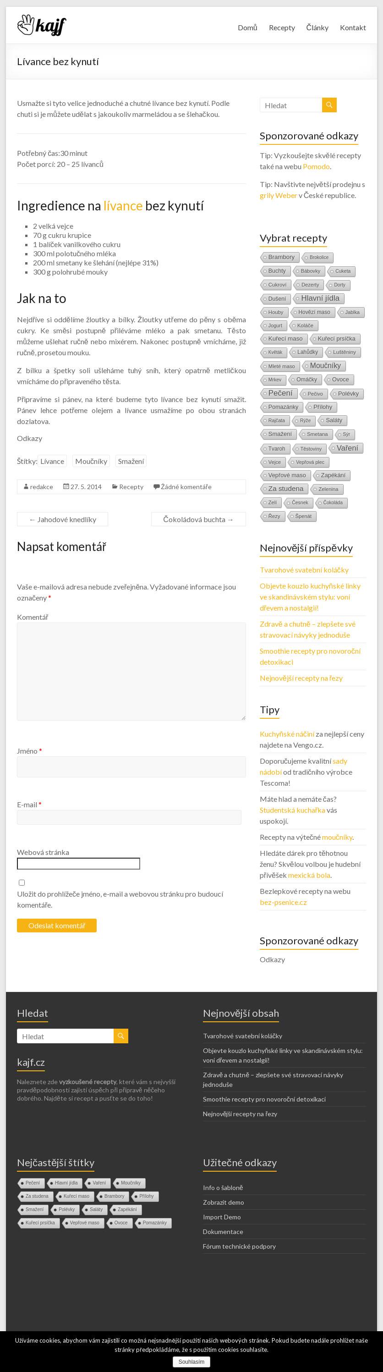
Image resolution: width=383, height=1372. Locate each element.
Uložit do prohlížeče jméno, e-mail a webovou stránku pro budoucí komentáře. (120, 899)
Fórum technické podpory (239, 1246)
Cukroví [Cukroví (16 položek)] (277, 284)
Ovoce (121, 1222)
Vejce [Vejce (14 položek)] (274, 462)
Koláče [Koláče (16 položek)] (305, 325)
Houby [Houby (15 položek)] (276, 312)
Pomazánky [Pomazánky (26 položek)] (283, 407)
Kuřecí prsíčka (40, 1222)
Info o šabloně (223, 1187)
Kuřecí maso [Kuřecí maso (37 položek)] (285, 338)
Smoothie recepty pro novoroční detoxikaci (264, 1099)
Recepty (282, 27)
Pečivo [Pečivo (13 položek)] (315, 394)
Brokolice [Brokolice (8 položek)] (319, 257)
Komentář (32, 616)
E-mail (29, 804)
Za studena (37, 1196)
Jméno (29, 750)
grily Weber (278, 195)
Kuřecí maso (76, 1196)
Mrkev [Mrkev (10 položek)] (275, 379)
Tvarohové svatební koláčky (304, 569)
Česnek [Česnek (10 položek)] (300, 502)
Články (317, 27)
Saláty (96, 1209)
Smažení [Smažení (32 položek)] (280, 433)
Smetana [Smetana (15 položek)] (317, 434)
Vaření (99, 1182)
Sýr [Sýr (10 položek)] (346, 434)
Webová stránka (43, 852)
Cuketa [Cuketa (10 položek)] (342, 271)
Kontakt (353, 27)
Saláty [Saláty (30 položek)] (334, 420)
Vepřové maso (84, 1222)
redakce (41, 486)
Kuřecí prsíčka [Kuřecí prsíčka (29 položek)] (337, 338)
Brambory (114, 1196)
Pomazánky (155, 1222)
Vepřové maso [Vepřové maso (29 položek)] (287, 475)
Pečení (33, 1182)
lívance (123, 205)
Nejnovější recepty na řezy (301, 677)
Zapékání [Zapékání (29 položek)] (333, 475)
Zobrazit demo (223, 1202)
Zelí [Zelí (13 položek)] (272, 502)
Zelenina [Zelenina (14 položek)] (328, 489)
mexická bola (309, 875)
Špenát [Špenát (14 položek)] (303, 516)
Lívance (52, 461)
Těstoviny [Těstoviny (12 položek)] (311, 449)
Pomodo (316, 166)
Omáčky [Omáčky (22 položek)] (306, 379)
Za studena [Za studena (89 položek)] (286, 488)
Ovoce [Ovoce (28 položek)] (340, 379)
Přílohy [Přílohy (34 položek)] (322, 406)
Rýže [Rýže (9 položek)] (305, 420)
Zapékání (127, 1209)
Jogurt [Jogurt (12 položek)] (275, 325)
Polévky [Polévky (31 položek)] (348, 393)
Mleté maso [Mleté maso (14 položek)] (281, 366)
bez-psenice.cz (283, 902)
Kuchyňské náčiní (287, 733)
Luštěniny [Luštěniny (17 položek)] (344, 352)
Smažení (131, 461)
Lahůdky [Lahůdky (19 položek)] (307, 352)
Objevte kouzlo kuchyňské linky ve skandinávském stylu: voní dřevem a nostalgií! (310, 596)
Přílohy (146, 1196)
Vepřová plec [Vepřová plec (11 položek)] (310, 462)
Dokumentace (223, 1231)
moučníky (337, 836)
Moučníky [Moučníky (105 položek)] (325, 365)
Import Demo (222, 1217)
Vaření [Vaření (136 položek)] (347, 448)
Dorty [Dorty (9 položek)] (339, 284)
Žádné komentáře (186, 486)
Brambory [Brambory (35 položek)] (281, 256)
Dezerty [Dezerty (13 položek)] (310, 284)
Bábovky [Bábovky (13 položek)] (310, 271)
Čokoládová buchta (198, 519)
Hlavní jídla (66, 1182)
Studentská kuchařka (292, 809)
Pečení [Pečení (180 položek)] (280, 393)
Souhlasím (192, 1362)
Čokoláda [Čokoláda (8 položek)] (333, 502)
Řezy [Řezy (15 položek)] (274, 516)
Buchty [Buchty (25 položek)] (277, 271)
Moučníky (91, 461)
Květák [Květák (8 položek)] (275, 352)
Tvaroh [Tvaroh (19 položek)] (276, 449)
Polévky (67, 1209)
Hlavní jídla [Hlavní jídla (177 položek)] (320, 298)
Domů (247, 27)
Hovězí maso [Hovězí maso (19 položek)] (314, 312)
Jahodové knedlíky (62, 519)
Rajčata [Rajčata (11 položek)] (276, 420)
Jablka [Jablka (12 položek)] (352, 312)
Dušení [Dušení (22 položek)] (277, 299)
